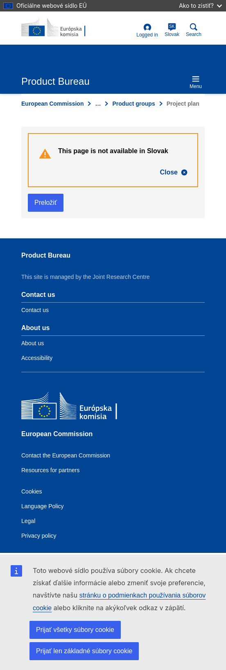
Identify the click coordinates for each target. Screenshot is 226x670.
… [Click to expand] (98, 103)
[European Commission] (80, 407)
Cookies (31, 491)
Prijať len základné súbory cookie (84, 650)
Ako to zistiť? (200, 5)
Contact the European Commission (65, 455)
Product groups (133, 103)
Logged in (147, 30)
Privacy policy (38, 535)
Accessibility (36, 358)
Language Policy (42, 506)
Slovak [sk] (172, 30)
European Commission (52, 103)
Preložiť (45, 202)
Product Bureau (45, 255)
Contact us (35, 310)
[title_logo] (61, 28)
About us (32, 343)
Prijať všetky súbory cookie (75, 629)
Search (193, 30)
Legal (28, 521)
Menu (196, 82)
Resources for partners (50, 470)
